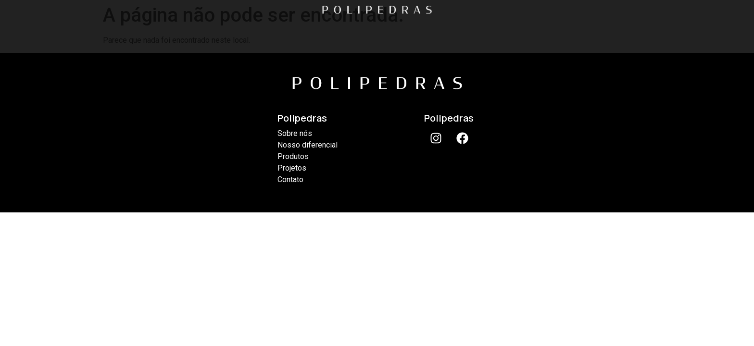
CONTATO (558, 32)
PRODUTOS (382, 32)
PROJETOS (471, 32)
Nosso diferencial (307, 144)
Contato (290, 179)
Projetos (291, 168)
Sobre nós (294, 133)
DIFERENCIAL (290, 32)
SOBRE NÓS (198, 32)
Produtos (293, 156)
